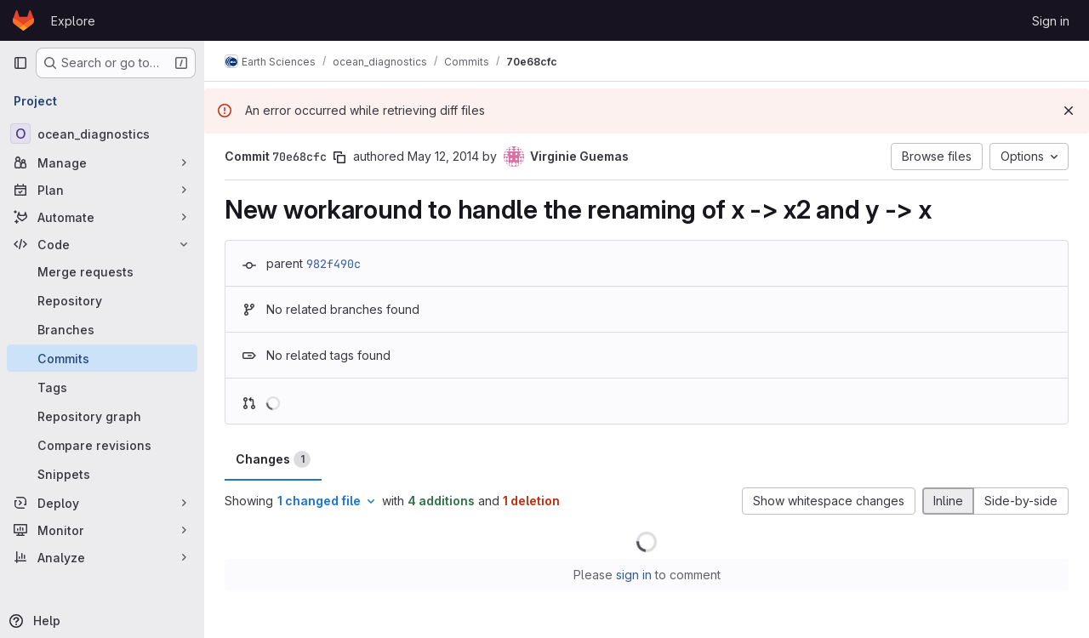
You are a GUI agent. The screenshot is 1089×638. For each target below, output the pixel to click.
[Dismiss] (1068, 110)
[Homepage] (23, 20)
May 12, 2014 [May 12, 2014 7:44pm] (443, 156)
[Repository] (102, 300)
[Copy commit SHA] (339, 157)
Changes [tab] (273, 459)
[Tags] (102, 387)
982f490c (333, 263)
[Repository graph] (102, 416)
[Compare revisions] (102, 445)
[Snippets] (102, 473)
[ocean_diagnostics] (102, 133)
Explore (73, 21)
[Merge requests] (102, 271)
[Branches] (102, 329)
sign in (634, 574)
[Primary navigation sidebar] (20, 63)
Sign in (1050, 21)
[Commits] (102, 358)
